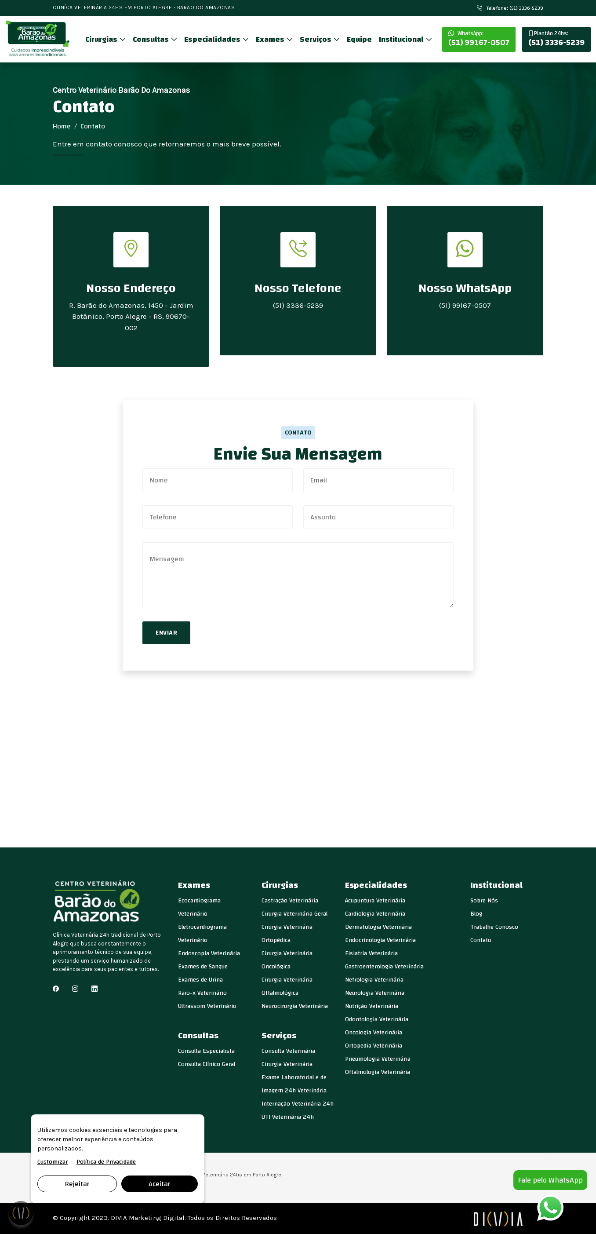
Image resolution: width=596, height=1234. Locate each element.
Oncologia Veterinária (373, 1032)
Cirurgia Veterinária (287, 1064)
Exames (271, 39)
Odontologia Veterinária (376, 1019)
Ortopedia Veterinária (373, 1045)
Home (62, 126)
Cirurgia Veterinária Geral (294, 914)
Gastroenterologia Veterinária (384, 966)
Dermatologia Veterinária (378, 927)
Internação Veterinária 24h (298, 1104)
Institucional (402, 39)
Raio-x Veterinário (202, 993)
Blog (476, 914)
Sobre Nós (484, 900)
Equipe (359, 39)
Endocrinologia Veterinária (380, 940)
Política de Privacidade (106, 1162)
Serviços (316, 39)
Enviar (166, 633)
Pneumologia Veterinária (378, 1059)
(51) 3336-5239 (556, 39)
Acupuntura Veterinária (375, 900)
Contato (480, 940)
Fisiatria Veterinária (371, 953)
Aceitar (159, 1183)
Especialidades (213, 39)
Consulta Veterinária (288, 1051)
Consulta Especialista (206, 1051)
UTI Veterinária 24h (288, 1117)
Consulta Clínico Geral (206, 1064)
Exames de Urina (200, 980)
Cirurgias (102, 39)
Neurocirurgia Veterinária (295, 1006)
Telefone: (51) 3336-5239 (510, 8)
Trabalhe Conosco (494, 927)
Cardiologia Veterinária (375, 914)
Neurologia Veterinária (374, 993)
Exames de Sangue (203, 966)
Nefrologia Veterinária (374, 980)
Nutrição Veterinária (371, 1006)
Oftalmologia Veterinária (377, 1072)
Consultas (152, 39)
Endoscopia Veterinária (209, 953)
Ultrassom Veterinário (207, 1006)
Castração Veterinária (290, 900)
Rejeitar (77, 1183)
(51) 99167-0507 (478, 39)
